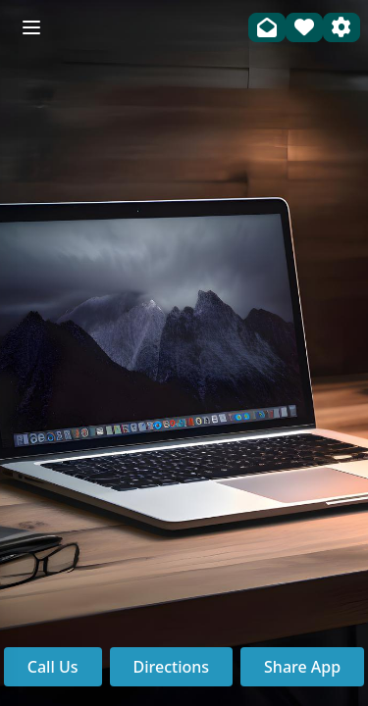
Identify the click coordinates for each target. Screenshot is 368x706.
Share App (302, 667)
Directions (171, 667)
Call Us (53, 667)
